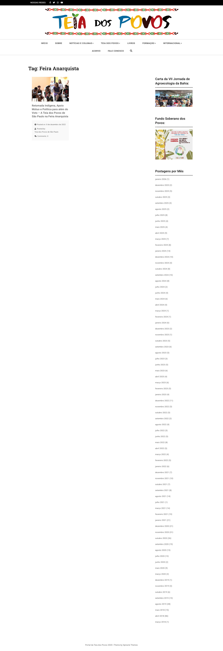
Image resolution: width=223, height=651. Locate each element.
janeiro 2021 (160, 520)
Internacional (172, 43)
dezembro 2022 (162, 401)
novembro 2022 (162, 407)
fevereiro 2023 (161, 389)
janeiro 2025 (160, 251)
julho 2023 (160, 359)
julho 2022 (160, 431)
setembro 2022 (162, 419)
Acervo (96, 51)
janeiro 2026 (160, 179)
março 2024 (160, 311)
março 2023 (160, 383)
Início (44, 43)
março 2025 (160, 239)
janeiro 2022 (160, 467)
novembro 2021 (162, 478)
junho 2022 (160, 437)
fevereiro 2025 (161, 245)
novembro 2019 (162, 586)
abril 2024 (159, 305)
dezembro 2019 (162, 580)
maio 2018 (160, 610)
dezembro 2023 (162, 329)
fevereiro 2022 (161, 460)
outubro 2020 (161, 538)
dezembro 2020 (162, 526)
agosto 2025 (160, 209)
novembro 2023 (162, 335)
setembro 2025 (162, 203)
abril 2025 (159, 233)
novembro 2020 (162, 532)
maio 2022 (160, 442)
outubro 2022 (161, 413)
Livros (131, 43)
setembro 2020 (162, 544)
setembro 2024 (162, 275)
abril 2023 (159, 377)
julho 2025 (160, 215)
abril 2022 (159, 448)
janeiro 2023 (160, 395)
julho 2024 (160, 287)
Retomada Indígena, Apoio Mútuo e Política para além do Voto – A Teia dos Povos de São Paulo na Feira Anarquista (50, 111)
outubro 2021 (161, 484)
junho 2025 (160, 221)
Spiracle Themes (130, 645)
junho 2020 (160, 562)
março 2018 (160, 622)
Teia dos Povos (110, 43)
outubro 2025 (161, 197)
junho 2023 (160, 365)
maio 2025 (160, 227)
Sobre (58, 43)
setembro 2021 (162, 490)
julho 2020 (160, 556)
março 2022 (160, 454)
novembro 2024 (162, 263)
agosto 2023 (160, 353)
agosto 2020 (160, 550)
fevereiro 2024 (161, 317)
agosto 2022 (160, 425)
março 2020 (160, 574)
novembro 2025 (162, 191)
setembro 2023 (162, 347)
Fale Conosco (116, 51)
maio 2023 (160, 371)
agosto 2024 (160, 281)
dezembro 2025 (162, 185)
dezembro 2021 (162, 472)
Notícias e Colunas (82, 43)
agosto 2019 (160, 604)
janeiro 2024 (160, 323)
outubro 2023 (161, 341)
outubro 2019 (161, 592)
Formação (149, 43)
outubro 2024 (161, 269)
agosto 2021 (160, 496)
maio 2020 (160, 568)
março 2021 (160, 508)
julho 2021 (160, 502)
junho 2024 (160, 293)
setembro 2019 (162, 598)
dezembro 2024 (162, 257)
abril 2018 (159, 616)
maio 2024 (160, 299)
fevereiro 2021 (161, 514)
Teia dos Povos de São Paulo (46, 132)
